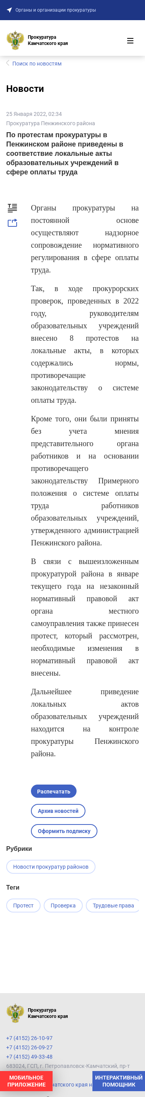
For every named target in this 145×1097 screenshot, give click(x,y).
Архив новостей (58, 811)
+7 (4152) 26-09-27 (29, 1047)
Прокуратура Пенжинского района (50, 123)
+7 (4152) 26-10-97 (29, 1038)
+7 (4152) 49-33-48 (29, 1057)
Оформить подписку (64, 831)
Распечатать (53, 791)
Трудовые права (113, 905)
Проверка (63, 905)
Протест (23, 905)
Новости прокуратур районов (51, 867)
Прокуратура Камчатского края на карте (58, 1084)
